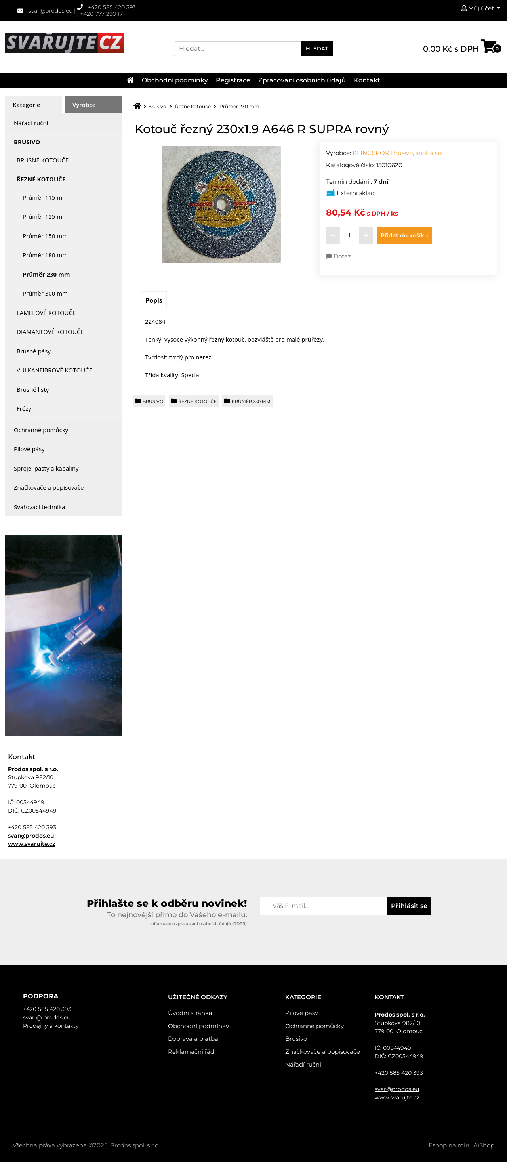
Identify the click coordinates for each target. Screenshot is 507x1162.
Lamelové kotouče (46, 313)
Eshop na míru (450, 1145)
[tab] (33, 104)
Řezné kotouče (41, 179)
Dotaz (338, 256)
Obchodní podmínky (175, 80)
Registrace (233, 80)
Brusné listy (33, 389)
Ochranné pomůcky (41, 430)
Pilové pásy (29, 449)
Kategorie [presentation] (26, 105)
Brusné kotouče (43, 160)
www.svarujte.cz (31, 843)
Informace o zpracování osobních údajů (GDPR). (198, 923)
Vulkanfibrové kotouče (54, 370)
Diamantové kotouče (50, 332)
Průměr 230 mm (46, 274)
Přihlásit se (409, 906)
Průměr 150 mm (45, 236)
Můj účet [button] (478, 8)
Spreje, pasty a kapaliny (46, 468)
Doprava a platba (193, 1038)
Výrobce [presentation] (83, 105)
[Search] (238, 48)
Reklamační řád (191, 1051)
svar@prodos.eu (44, 11)
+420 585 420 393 (106, 7)
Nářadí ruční (31, 123)
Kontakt (367, 80)
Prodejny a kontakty (51, 1025)
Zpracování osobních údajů (302, 80)
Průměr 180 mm (45, 255)
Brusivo (27, 142)
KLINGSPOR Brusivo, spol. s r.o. (398, 152)
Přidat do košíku (404, 235)
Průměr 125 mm (45, 216)
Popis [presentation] (153, 300)
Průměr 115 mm (45, 197)
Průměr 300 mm (45, 293)
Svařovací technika (39, 507)
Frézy (24, 408)
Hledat (317, 48)
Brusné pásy (34, 351)
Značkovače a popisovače (49, 487)
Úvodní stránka (190, 1013)
